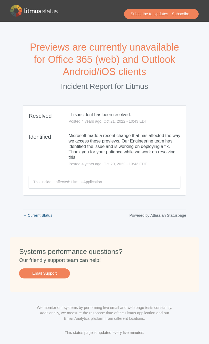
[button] (161, 14)
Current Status (37, 215)
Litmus (137, 86)
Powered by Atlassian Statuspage (157, 215)
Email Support (44, 273)
